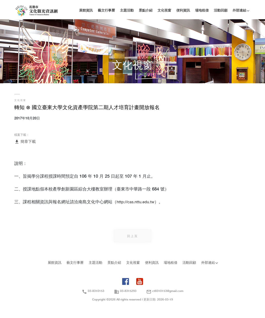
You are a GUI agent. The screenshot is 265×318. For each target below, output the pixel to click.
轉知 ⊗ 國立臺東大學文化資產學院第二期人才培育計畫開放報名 (87, 107)
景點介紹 (145, 10)
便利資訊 (183, 10)
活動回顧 (220, 10)
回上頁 (132, 237)
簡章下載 (25, 142)
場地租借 (202, 10)
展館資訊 (86, 10)
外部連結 (239, 10)
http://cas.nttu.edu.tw (135, 202)
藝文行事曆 (106, 10)
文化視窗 (164, 10)
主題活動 (127, 10)
